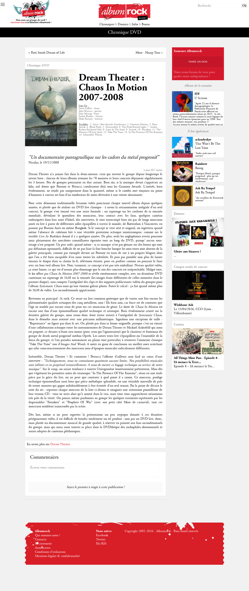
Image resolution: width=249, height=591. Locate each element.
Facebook (102, 535)
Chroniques (106, 24)
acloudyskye (203, 140)
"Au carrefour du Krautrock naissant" (209, 199)
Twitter (100, 539)
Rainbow (201, 164)
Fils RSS (101, 544)
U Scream (201, 98)
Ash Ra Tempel (205, 188)
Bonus (146, 24)
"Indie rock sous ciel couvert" (205, 155)
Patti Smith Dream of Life (48, 53)
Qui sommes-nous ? (47, 535)
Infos (135, 24)
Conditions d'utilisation (50, 552)
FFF (197, 94)
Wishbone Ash (183, 305)
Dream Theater (60, 444)
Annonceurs (42, 548)
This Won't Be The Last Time (207, 146)
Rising (199, 168)
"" (198, 117)
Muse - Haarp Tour (148, 53)
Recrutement (43, 544)
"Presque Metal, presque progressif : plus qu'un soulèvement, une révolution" (207, 177)
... (175, 256)
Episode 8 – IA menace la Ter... (194, 366)
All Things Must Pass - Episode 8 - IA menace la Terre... (196, 360)
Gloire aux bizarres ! (187, 252)
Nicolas (33, 163)
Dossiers (123, 24)
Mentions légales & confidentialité (57, 556)
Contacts (40, 539)
